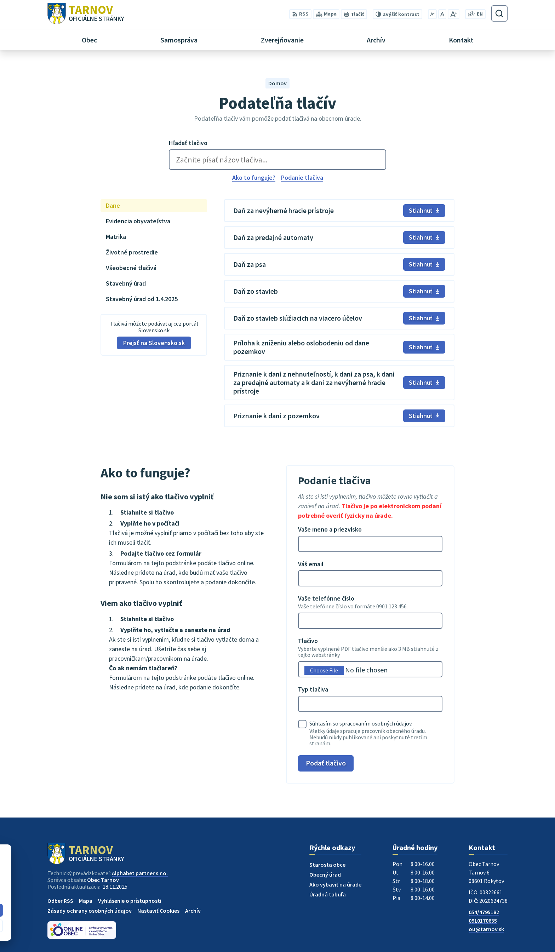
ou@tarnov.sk (486, 929)
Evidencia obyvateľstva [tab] (138, 221)
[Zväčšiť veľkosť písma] (453, 14)
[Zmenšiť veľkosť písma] (432, 14)
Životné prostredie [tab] (132, 252)
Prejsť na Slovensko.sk (154, 343)
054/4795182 (484, 912)
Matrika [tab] (116, 237)
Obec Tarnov (103, 879)
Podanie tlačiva (302, 177)
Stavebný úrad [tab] (126, 283)
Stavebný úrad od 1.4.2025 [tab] (142, 299)
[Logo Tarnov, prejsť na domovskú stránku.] (85, 13)
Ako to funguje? (253, 177)
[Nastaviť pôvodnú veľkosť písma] (442, 14)
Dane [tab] (113, 205)
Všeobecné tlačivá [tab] (131, 268)
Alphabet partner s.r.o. (140, 873)
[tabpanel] (339, 313)
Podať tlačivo (326, 762)
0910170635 (483, 920)
